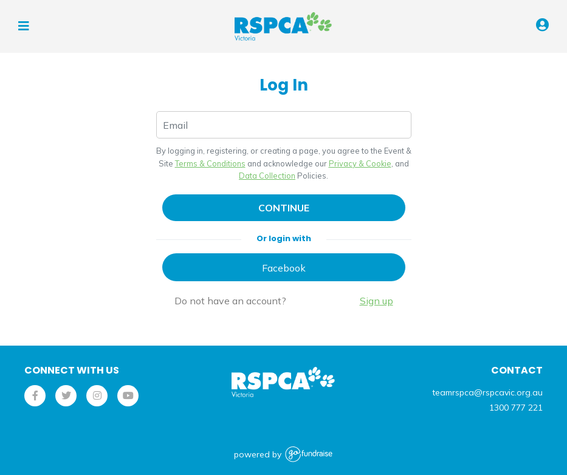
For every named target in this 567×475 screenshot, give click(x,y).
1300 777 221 (516, 407)
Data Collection (267, 175)
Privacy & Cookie (360, 163)
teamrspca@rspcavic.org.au (487, 392)
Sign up (376, 301)
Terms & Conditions (210, 163)
